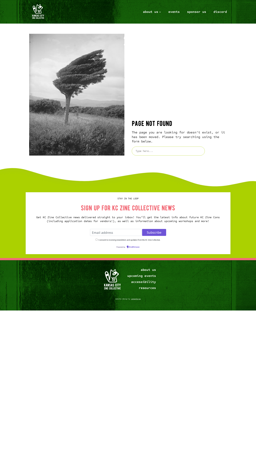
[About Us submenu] (160, 12)
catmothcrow (136, 299)
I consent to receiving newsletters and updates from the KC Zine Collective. (129, 240)
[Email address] (116, 232)
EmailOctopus (134, 247)
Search (217, 151)
